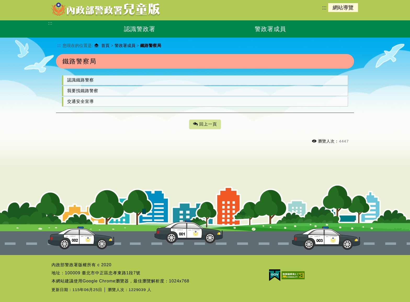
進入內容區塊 (13, 3)
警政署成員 (125, 45)
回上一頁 (205, 124)
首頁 (105, 45)
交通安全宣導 (80, 101)
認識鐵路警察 (80, 80)
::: (324, 7)
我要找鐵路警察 (82, 90)
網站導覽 (343, 7)
